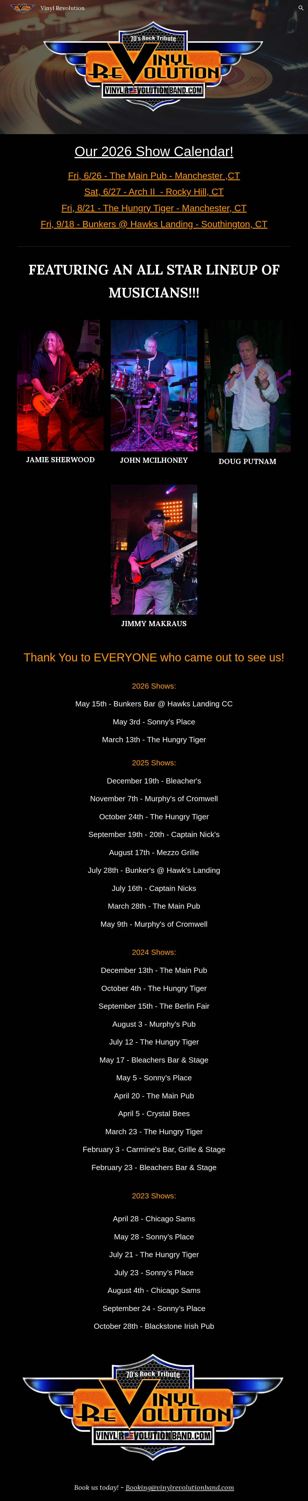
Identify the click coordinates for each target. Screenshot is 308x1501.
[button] (301, 8)
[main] (154, 189)
